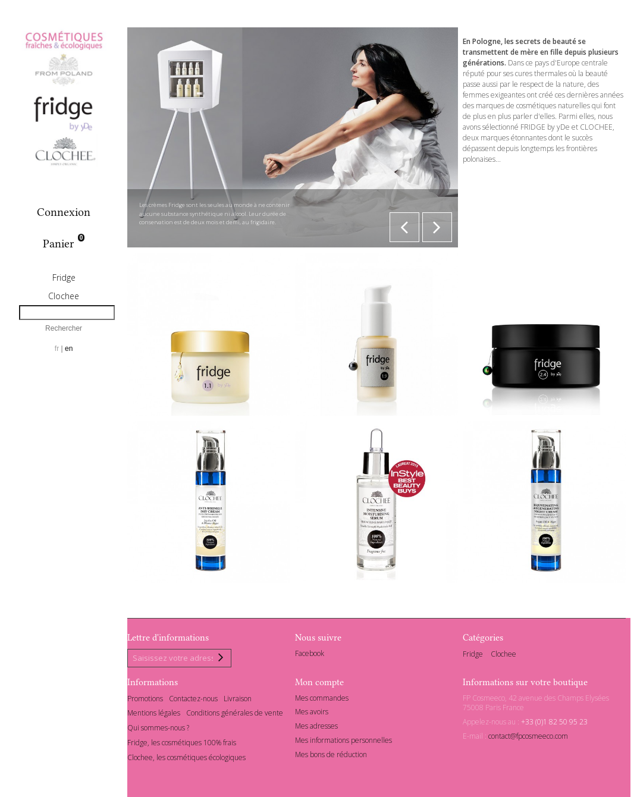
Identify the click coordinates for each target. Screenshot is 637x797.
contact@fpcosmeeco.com (528, 738)
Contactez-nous (193, 700)
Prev (404, 227)
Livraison (238, 700)
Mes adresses (316, 728)
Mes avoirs (311, 714)
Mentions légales (153, 715)
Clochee (63, 296)
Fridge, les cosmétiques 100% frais (181, 744)
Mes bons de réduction (331, 756)
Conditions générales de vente (234, 715)
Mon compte (319, 684)
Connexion (63, 212)
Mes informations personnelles (343, 742)
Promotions (145, 700)
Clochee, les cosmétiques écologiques (186, 759)
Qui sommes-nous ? (158, 730)
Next (437, 227)
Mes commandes (322, 700)
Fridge (64, 277)
